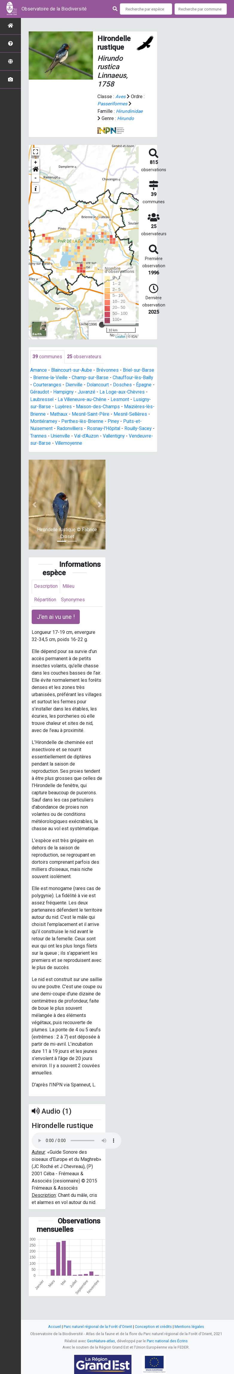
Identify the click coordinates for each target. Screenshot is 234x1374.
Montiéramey (83, 420)
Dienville (87, 384)
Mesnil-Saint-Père (122, 413)
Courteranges (60, 384)
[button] (35, 170)
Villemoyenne (123, 441)
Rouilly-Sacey (65, 434)
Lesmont (142, 398)
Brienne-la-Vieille (51, 377)
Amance (38, 370)
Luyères (81, 406)
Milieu (69, 584)
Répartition (45, 598)
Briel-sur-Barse (139, 370)
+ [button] (35, 162)
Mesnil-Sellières (47, 420)
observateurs (84, 356)
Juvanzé (107, 391)
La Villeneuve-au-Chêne (104, 398)
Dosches (136, 384)
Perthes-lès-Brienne (122, 420)
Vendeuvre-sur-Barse (82, 441)
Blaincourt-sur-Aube (72, 370)
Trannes (92, 434)
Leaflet (121, 336)
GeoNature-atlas (101, 1341)
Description (46, 584)
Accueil (54, 1326)
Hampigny (83, 391)
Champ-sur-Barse (92, 377)
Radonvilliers (105, 427)
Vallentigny (44, 441)
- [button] (35, 177)
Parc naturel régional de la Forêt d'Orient (98, 1326)
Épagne (38, 391)
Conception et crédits (153, 1326)
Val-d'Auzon (141, 434)
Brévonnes (108, 370)
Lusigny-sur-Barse (49, 406)
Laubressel (63, 398)
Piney (36, 427)
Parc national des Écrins (167, 1341)
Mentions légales (189, 1326)
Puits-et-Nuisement (67, 427)
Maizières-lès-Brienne (53, 413)
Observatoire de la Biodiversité (54, 9)
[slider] (102, 324)
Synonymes (74, 598)
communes (47, 356)
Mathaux (90, 413)
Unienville (115, 434)
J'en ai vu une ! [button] (56, 615)
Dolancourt (111, 384)
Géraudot (59, 391)
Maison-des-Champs (116, 406)
